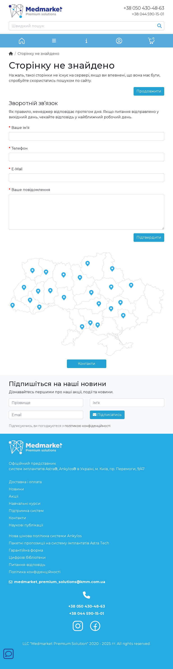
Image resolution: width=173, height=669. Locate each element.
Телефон (19, 148)
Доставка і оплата (25, 482)
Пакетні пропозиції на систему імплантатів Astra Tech (59, 543)
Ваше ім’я (20, 128)
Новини (16, 489)
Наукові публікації (26, 525)
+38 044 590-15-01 (148, 14)
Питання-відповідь (27, 565)
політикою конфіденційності (87, 426)
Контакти (86, 363)
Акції (13, 496)
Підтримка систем (26, 511)
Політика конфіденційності (34, 572)
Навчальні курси (25, 503)
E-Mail (17, 169)
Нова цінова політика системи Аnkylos (45, 536)
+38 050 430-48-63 (86, 606)
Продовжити (149, 91)
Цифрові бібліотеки (27, 557)
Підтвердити (149, 237)
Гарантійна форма (26, 550)
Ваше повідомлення (30, 190)
